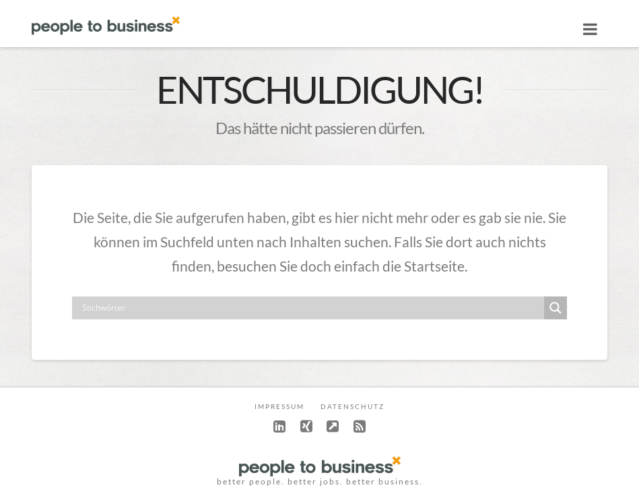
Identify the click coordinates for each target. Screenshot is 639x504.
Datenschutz (352, 406)
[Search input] (311, 307)
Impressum (279, 406)
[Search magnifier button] (555, 307)
